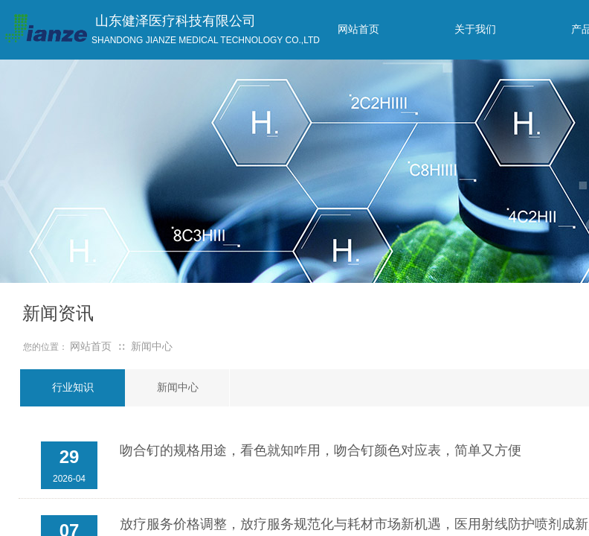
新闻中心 (152, 346)
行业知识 (73, 387)
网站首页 (91, 346)
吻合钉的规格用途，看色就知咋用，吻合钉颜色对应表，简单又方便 (320, 450)
